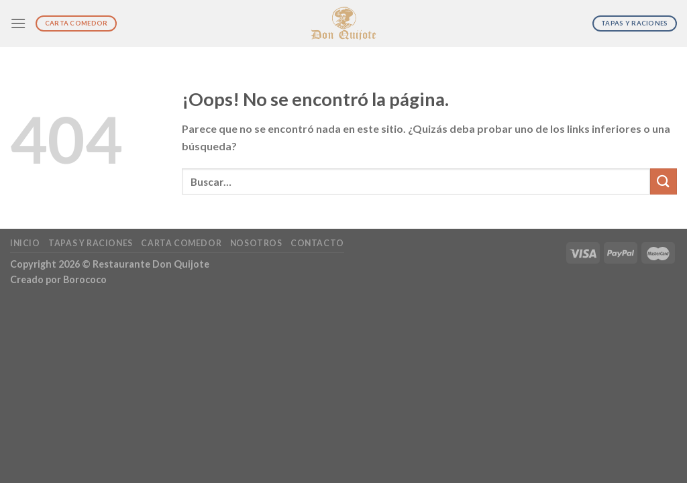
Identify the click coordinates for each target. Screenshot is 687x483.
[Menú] (18, 23)
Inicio (25, 243)
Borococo (85, 279)
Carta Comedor (181, 243)
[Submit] (663, 181)
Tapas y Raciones (90, 243)
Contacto (317, 243)
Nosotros (256, 243)
